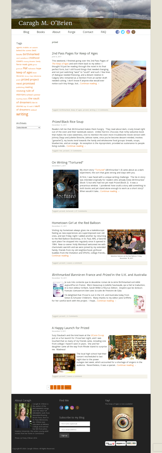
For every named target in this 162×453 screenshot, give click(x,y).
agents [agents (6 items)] (19, 47)
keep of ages (76, 110)
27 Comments (81, 211)
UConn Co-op (97, 335)
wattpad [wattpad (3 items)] (34, 110)
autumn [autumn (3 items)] (35, 47)
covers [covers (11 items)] (19, 61)
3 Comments (103, 110)
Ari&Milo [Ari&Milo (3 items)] (26, 47)
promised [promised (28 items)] (29, 83)
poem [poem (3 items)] (18, 80)
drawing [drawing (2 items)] (26, 61)
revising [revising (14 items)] (20, 90)
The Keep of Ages (60, 63)
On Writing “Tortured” (67, 162)
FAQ (103, 32)
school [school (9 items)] (29, 94)
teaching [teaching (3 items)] (19, 99)
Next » (67, 387)
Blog (26, 32)
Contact (88, 32)
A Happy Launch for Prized (70, 328)
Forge (71, 32)
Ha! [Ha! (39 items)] (25, 68)
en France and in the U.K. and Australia (99, 275)
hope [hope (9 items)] (38, 68)
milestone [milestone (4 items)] (37, 76)
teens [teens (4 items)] (25, 99)
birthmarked (64, 110)
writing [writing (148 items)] (22, 114)
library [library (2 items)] (27, 76)
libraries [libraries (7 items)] (20, 76)
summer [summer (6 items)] (36, 94)
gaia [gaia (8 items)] (30, 64)
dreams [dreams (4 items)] (32, 61)
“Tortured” (100, 169)
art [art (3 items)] (31, 47)
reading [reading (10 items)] (29, 87)
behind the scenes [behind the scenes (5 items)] (23, 50)
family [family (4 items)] (38, 61)
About (56, 32)
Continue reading (89, 83)
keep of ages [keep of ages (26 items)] (24, 72)
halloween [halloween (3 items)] (32, 69)
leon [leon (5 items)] (35, 72)
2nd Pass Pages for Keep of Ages (75, 53)
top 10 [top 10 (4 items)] (26, 106)
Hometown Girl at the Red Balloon (76, 223)
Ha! (60, 151)
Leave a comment (74, 263)
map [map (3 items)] (31, 76)
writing (92, 110)
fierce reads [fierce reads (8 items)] (21, 64)
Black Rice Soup (67, 121)
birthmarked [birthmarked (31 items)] (31, 54)
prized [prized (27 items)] (25, 79)
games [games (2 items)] (35, 65)
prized (86, 110)
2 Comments (72, 316)
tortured (69, 211)
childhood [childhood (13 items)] (34, 57)
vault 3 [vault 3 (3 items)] (31, 106)
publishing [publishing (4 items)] (20, 87)
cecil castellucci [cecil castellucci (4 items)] (22, 58)
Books (41, 32)
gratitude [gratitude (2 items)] (19, 69)
